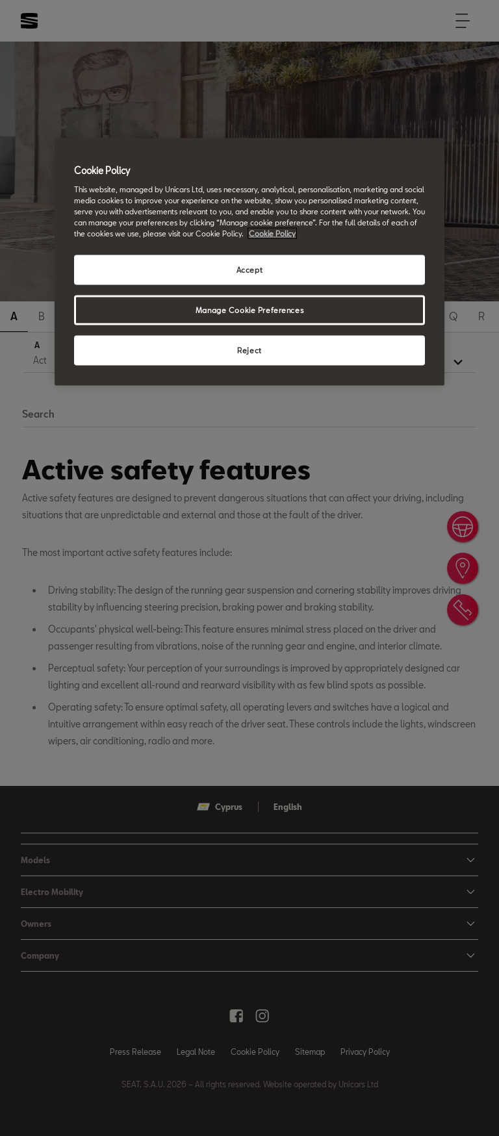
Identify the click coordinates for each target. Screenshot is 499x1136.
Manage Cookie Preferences (249, 310)
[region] (249, 262)
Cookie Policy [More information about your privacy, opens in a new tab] (272, 233)
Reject (249, 350)
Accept (249, 270)
